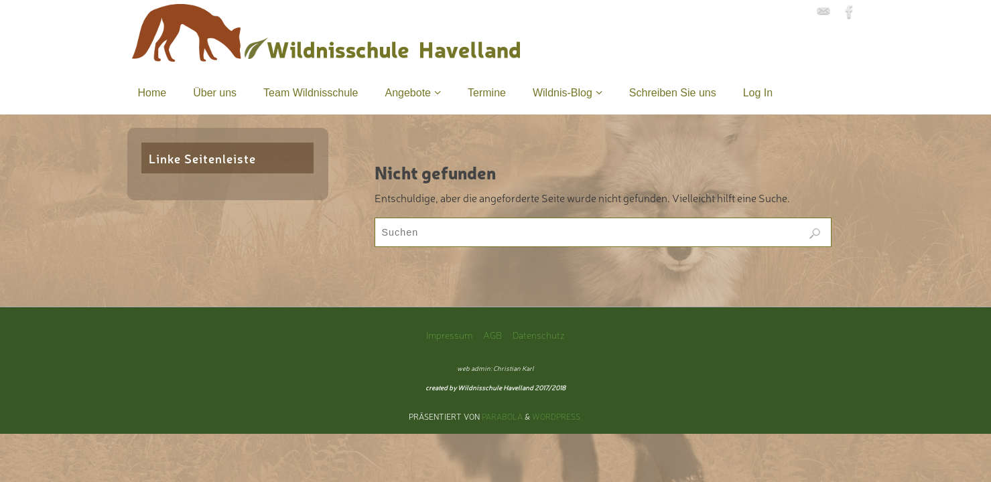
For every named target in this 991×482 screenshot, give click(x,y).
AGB (492, 334)
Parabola (502, 416)
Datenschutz (539, 334)
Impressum (449, 334)
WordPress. (557, 416)
